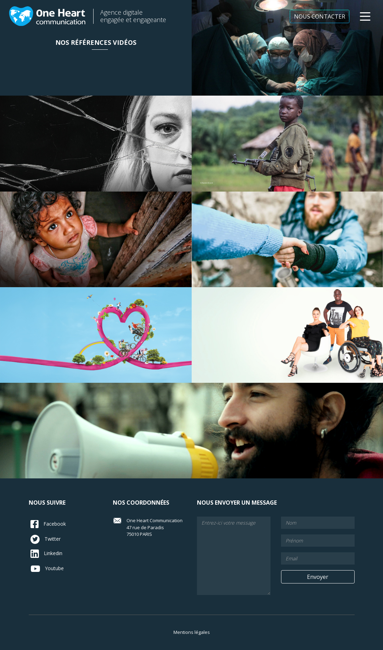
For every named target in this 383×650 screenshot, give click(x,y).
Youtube (47, 568)
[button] (365, 16)
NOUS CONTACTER (319, 16)
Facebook (48, 524)
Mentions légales (191, 632)
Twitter (45, 539)
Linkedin (46, 553)
